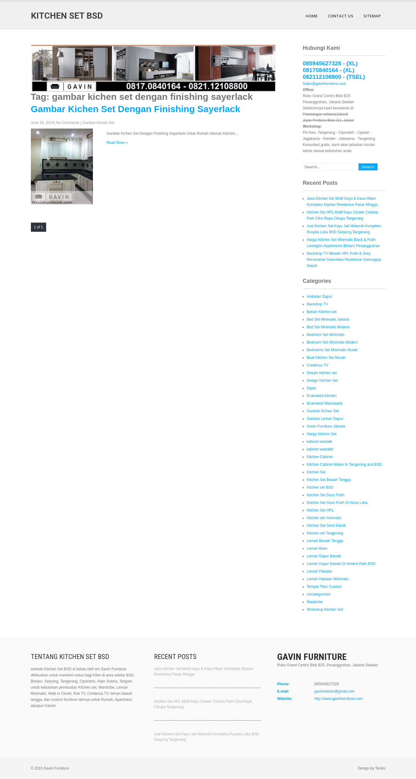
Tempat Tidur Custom (324, 586)
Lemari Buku (317, 548)
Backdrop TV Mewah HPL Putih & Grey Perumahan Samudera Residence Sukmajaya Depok (344, 259)
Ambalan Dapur (319, 296)
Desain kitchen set (322, 373)
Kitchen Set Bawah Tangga (329, 480)
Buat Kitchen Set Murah (326, 357)
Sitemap (372, 16)
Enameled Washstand (325, 403)
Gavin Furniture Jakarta (326, 426)
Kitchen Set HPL (320, 510)
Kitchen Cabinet (320, 457)
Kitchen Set (316, 472)
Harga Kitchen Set (322, 434)
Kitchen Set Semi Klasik (326, 525)
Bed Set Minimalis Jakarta (328, 319)
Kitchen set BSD (320, 487)
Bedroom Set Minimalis (325, 335)
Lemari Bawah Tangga (325, 541)
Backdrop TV (317, 304)
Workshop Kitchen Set (325, 609)
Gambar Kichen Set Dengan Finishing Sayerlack (135, 109)
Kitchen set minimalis (324, 518)
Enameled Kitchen (322, 396)
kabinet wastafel (320, 449)
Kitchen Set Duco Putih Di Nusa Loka (337, 503)
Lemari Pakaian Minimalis (328, 579)
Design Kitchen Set (322, 380)
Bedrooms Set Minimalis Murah (332, 350)
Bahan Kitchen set (322, 312)
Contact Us (340, 16)
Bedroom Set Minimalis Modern (332, 342)
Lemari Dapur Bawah (324, 556)
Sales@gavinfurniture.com (324, 84)
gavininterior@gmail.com (334, 691)
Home (312, 16)
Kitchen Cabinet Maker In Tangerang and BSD (344, 464)
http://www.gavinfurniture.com (338, 699)
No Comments (67, 123)
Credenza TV (317, 365)
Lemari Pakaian (319, 571)
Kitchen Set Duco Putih (325, 495)
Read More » (117, 142)
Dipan (311, 388)
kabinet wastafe (319, 441)
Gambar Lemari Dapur (325, 419)
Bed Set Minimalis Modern (328, 327)
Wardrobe (315, 602)
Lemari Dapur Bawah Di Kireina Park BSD (341, 564)
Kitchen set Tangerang (325, 533)
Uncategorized (318, 594)
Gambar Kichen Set (99, 123)
